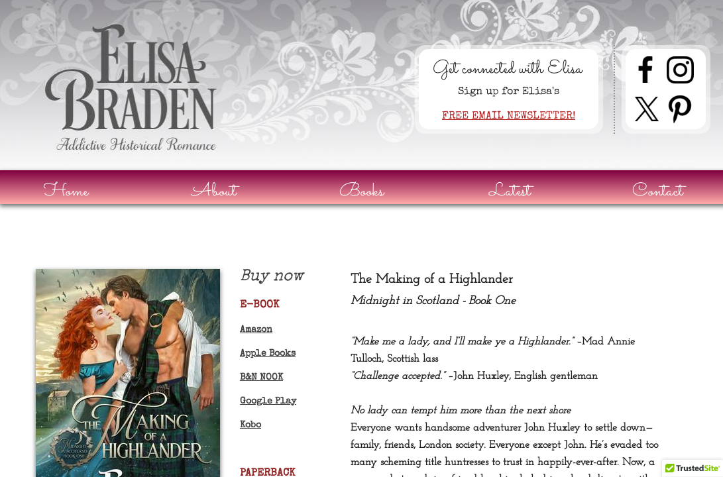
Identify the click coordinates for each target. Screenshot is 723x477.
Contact (657, 191)
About (214, 191)
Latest (510, 191)
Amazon (256, 330)
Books (361, 191)
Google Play (268, 401)
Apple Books (268, 353)
